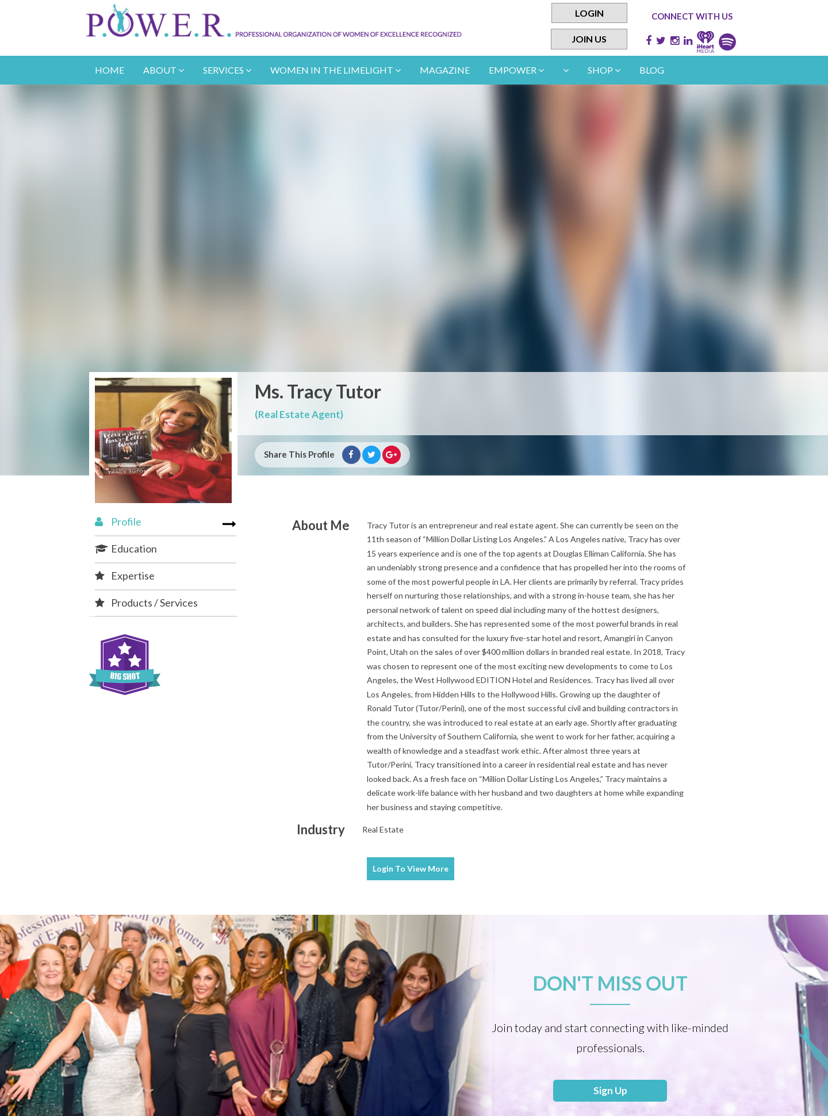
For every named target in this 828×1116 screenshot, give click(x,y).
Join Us (589, 39)
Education (126, 548)
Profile (118, 521)
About (163, 69)
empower (516, 69)
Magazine (445, 69)
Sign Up (610, 1092)
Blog (651, 69)
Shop (604, 69)
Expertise (125, 575)
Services (227, 69)
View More (410, 868)
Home (109, 69)
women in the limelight (335, 69)
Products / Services (146, 602)
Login (589, 12)
